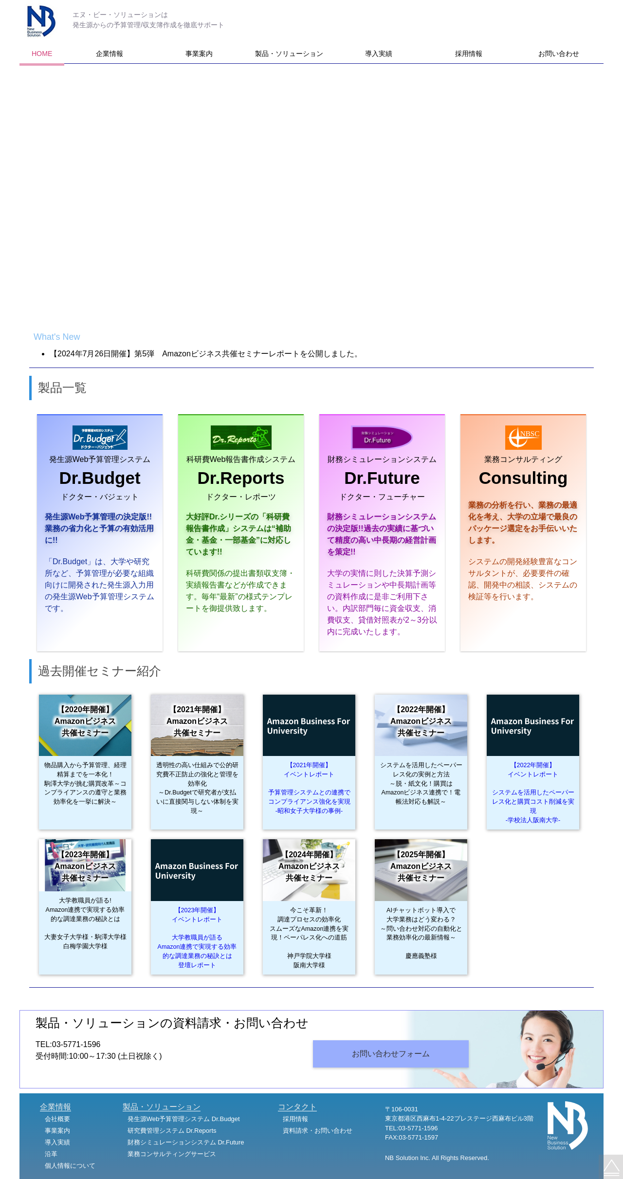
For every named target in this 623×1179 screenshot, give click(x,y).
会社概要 (57, 1119)
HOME (42, 53)
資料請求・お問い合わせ (317, 1130)
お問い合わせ (558, 53)
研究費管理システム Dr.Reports (172, 1130)
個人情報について (70, 1165)
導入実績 (378, 53)
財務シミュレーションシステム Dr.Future (186, 1142)
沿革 (51, 1154)
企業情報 (109, 53)
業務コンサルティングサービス (172, 1154)
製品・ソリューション (289, 53)
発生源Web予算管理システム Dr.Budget (184, 1119)
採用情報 (468, 53)
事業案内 (199, 53)
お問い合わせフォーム (391, 1054)
